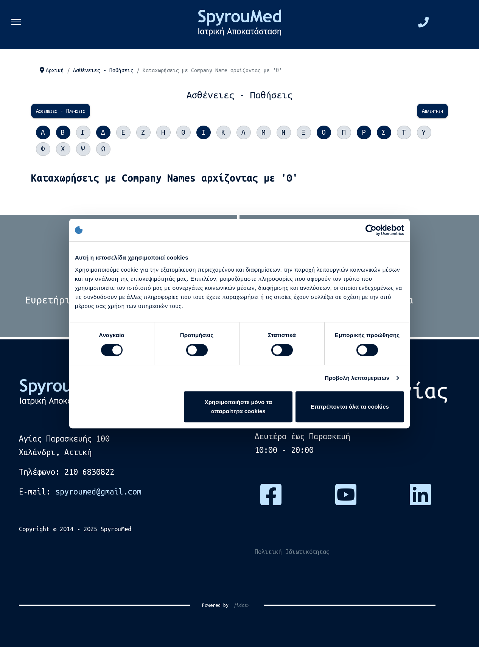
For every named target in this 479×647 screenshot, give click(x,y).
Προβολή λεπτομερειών (357, 378)
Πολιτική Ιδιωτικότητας (292, 551)
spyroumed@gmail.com (98, 491)
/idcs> (239, 605)
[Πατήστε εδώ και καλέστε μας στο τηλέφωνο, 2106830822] (423, 24)
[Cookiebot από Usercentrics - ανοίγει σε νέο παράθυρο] (371, 230)
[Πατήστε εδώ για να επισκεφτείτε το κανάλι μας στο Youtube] (345, 500)
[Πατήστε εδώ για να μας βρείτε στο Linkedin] (420, 500)
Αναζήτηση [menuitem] (432, 111)
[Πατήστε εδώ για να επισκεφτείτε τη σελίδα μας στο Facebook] (270, 500)
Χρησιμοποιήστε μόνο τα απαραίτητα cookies (238, 406)
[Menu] (16, 24)
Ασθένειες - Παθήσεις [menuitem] (60, 111)
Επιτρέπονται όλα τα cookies (350, 406)
